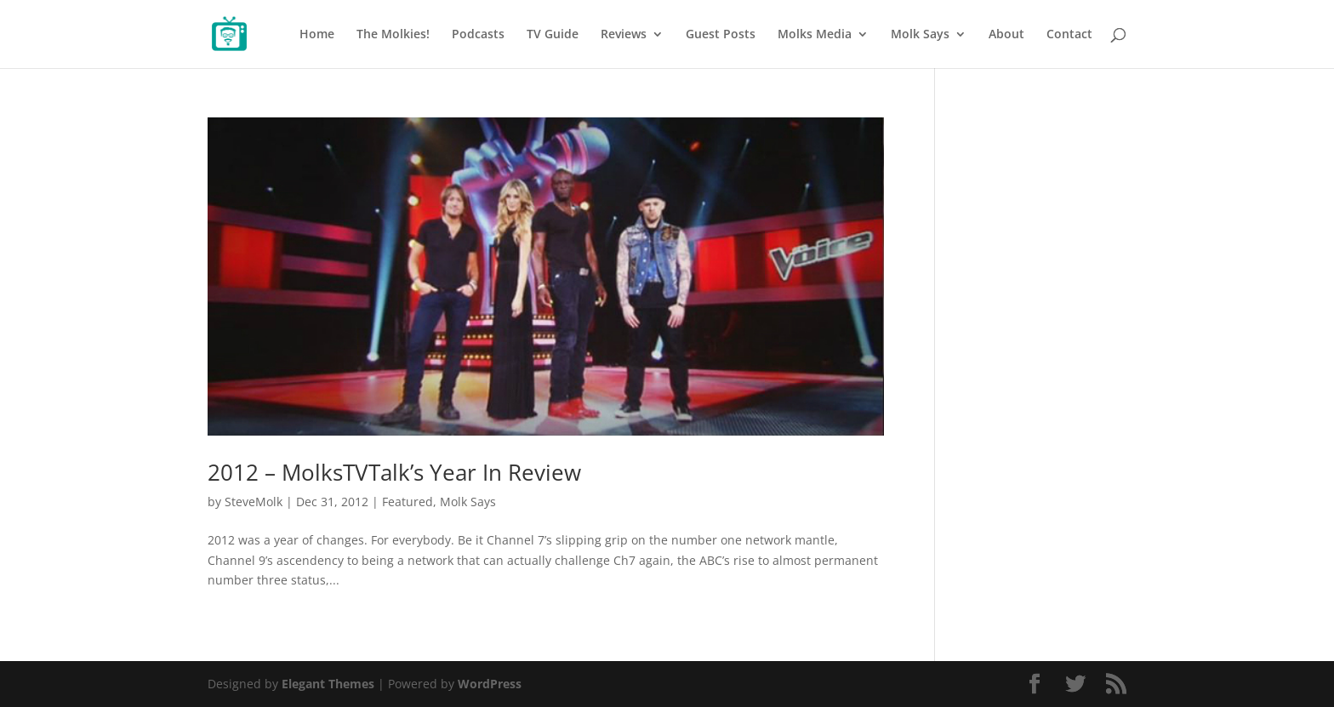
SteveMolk (253, 501)
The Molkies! (393, 35)
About (1006, 35)
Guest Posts (720, 35)
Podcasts (478, 35)
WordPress (490, 684)
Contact (1069, 35)
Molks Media (815, 35)
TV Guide (553, 35)
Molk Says (920, 35)
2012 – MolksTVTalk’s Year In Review (394, 472)
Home (316, 35)
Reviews (624, 35)
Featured (407, 501)
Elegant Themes (328, 684)
